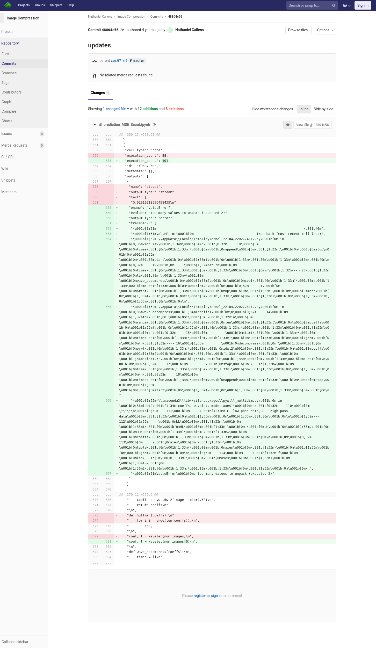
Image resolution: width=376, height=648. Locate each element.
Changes (104, 93)
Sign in (362, 5)
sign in (220, 596)
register (204, 596)
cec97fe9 (123, 61)
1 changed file (120, 109)
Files (14, 54)
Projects (24, 5)
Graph (15, 102)
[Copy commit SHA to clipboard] (127, 30)
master (141, 61)
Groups (40, 5)
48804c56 (179, 16)
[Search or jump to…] (313, 5)
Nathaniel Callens (104, 16)
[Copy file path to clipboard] (159, 124)
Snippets (56, 5)
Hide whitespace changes (277, 109)
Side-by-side (328, 109)
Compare (17, 111)
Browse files (303, 30)
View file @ (317, 125)
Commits (17, 63)
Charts (15, 121)
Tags (14, 83)
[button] (28, 642)
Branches (17, 73)
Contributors (20, 92)
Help (71, 5)
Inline (308, 109)
